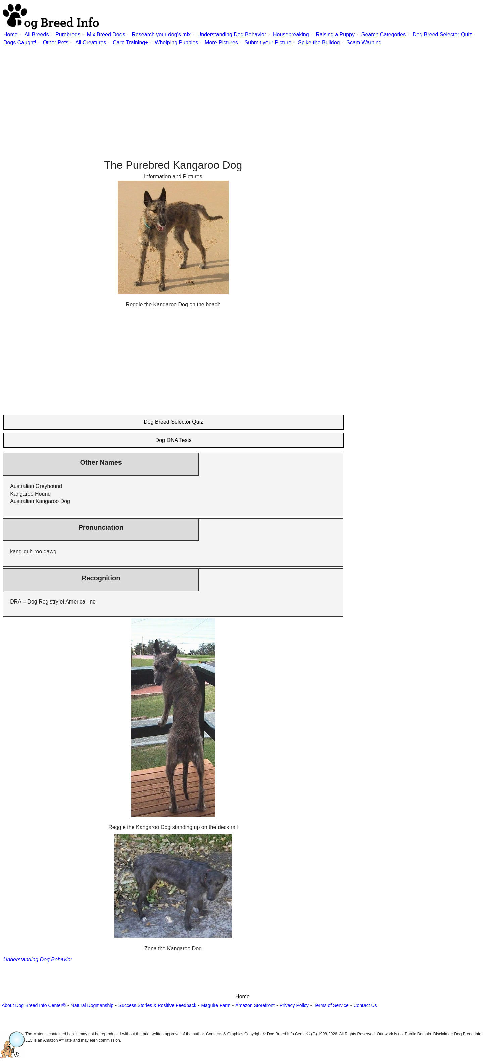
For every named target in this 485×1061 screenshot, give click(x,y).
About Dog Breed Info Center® (34, 1005)
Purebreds (67, 34)
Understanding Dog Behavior (231, 34)
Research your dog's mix (161, 34)
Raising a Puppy (335, 34)
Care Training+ (130, 42)
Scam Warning (363, 42)
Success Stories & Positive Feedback (157, 1005)
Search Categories (383, 34)
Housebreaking (291, 34)
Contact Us (365, 1005)
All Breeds (36, 34)
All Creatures (90, 42)
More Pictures (221, 42)
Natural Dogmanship (92, 1005)
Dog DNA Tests (173, 440)
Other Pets (55, 42)
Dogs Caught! (19, 42)
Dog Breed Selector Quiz (442, 34)
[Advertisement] (201, 94)
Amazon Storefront (255, 1005)
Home (10, 34)
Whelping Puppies (176, 42)
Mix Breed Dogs (106, 34)
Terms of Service (330, 1005)
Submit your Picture (268, 42)
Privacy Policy (294, 1005)
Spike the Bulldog (319, 42)
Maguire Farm (215, 1005)
